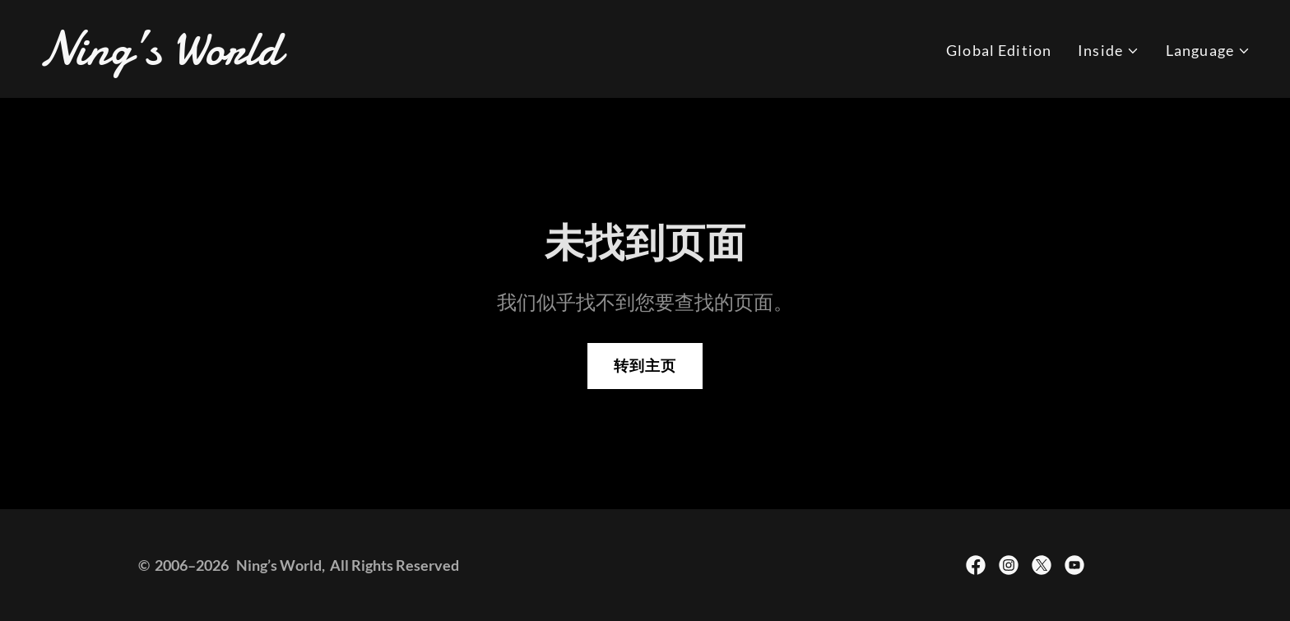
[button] (1108, 50)
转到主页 (645, 365)
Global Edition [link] (998, 50)
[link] (335, 58)
